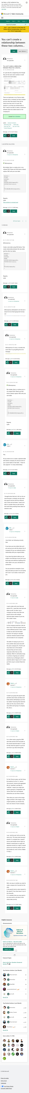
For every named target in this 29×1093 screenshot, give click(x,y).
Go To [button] (23, 21)
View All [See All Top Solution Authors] (5, 997)
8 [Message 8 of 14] (11, 808)
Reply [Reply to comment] (13, 211)
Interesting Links (7, 124)
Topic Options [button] (22, 51)
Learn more (18, 31)
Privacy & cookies (5, 1078)
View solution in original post (10, 202)
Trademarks (3, 1083)
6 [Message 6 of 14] (11, 712)
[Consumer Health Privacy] (14, 1088)
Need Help (16, 124)
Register (8, 21)
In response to (12, 154)
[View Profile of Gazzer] (12, 683)
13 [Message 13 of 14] (10, 358)
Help (19, 21)
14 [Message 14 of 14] (8, 207)
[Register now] (8, 949)
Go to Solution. (17, 116)
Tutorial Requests (8, 128)
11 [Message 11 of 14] (8, 283)
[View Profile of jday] (8, 444)
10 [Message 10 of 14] (11, 904)
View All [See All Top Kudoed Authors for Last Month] (5, 1030)
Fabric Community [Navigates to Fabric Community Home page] (17, 14)
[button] (13, 51)
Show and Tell (7, 126)
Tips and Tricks (16, 126)
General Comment (12, 122)
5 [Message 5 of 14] (11, 669)
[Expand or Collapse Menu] (2, 17)
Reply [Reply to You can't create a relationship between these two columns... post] (13, 135)
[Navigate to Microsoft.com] (5, 14)
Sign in (13, 21)
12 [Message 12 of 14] (9, 321)
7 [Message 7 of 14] (11, 752)
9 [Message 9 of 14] (11, 856)
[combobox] (16, 24)
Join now (4, 9)
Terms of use (4, 1080)
